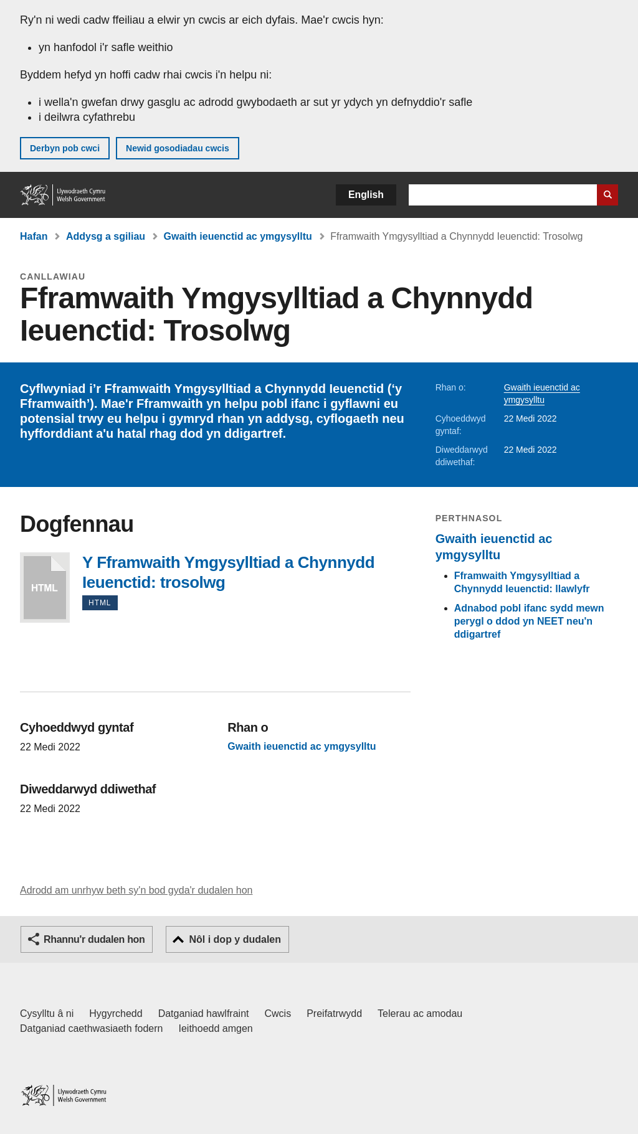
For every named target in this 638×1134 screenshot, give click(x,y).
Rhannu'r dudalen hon (94, 939)
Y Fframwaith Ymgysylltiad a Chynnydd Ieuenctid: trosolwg (45, 587)
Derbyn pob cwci (65, 148)
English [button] (366, 194)
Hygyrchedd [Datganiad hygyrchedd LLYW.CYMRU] (115, 1013)
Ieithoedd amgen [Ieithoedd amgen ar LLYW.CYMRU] (216, 1028)
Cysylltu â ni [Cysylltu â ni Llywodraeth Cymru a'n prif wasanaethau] (47, 1013)
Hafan (33, 236)
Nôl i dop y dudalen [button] (235, 939)
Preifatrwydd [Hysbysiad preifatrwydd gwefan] (334, 1013)
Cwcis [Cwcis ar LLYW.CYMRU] (278, 1013)
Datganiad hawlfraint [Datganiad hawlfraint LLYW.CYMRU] (203, 1013)
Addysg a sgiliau (105, 236)
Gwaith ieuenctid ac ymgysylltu (238, 236)
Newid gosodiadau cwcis (177, 148)
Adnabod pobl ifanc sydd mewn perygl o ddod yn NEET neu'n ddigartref (529, 621)
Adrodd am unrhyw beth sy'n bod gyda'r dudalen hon (136, 890)
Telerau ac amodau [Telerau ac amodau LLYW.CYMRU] (420, 1013)
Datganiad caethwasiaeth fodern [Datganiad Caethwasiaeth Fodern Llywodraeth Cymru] (91, 1028)
